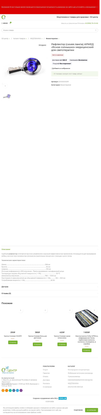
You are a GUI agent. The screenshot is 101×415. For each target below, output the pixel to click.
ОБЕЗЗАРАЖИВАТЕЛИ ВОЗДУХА (80, 380)
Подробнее (78, 410)
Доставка (46, 380)
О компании (47, 387)
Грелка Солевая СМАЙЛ (13, 336)
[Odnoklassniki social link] (6, 390)
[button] (13, 342)
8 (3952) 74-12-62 (91, 23)
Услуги (45, 370)
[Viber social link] (21, 390)
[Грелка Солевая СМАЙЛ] (13, 318)
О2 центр (5, 38)
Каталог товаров (19, 38)
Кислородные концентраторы (78, 370)
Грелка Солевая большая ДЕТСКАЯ (37, 337)
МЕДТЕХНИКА (35, 38)
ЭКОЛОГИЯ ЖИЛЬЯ (75, 387)
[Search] (50, 30)
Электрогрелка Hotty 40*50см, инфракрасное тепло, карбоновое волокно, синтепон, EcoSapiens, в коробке (86, 340)
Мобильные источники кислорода (80, 373)
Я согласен (91, 410)
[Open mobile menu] (5, 23)
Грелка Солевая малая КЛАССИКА (62, 337)
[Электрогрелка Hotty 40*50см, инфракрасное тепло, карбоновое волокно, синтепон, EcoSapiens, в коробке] (86, 318)
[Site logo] (4, 17)
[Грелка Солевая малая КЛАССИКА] (62, 318)
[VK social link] (13, 390)
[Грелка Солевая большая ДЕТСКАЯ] (37, 318)
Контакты (46, 383)
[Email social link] (3, 390)
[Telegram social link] (17, 390)
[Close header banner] (96, 7)
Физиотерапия (52, 38)
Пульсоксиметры (74, 376)
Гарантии (46, 373)
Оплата (45, 376)
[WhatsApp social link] (10, 390)
